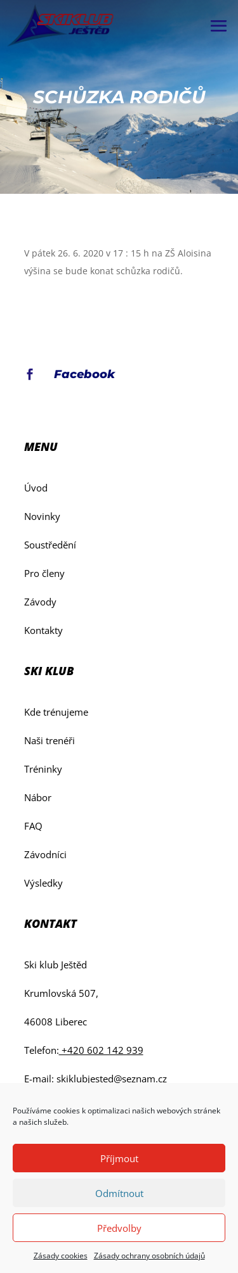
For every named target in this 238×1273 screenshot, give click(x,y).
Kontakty (43, 630)
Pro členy (44, 573)
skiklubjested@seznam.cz (111, 1078)
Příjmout (119, 1158)
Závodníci (45, 854)
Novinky (42, 516)
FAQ (33, 826)
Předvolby (119, 1228)
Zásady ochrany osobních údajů (149, 1255)
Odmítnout (119, 1193)
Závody (40, 601)
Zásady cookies (61, 1255)
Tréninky (43, 769)
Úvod (36, 487)
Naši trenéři (49, 740)
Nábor (37, 797)
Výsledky (43, 883)
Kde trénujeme (56, 712)
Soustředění (50, 544)
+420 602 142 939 (101, 1050)
